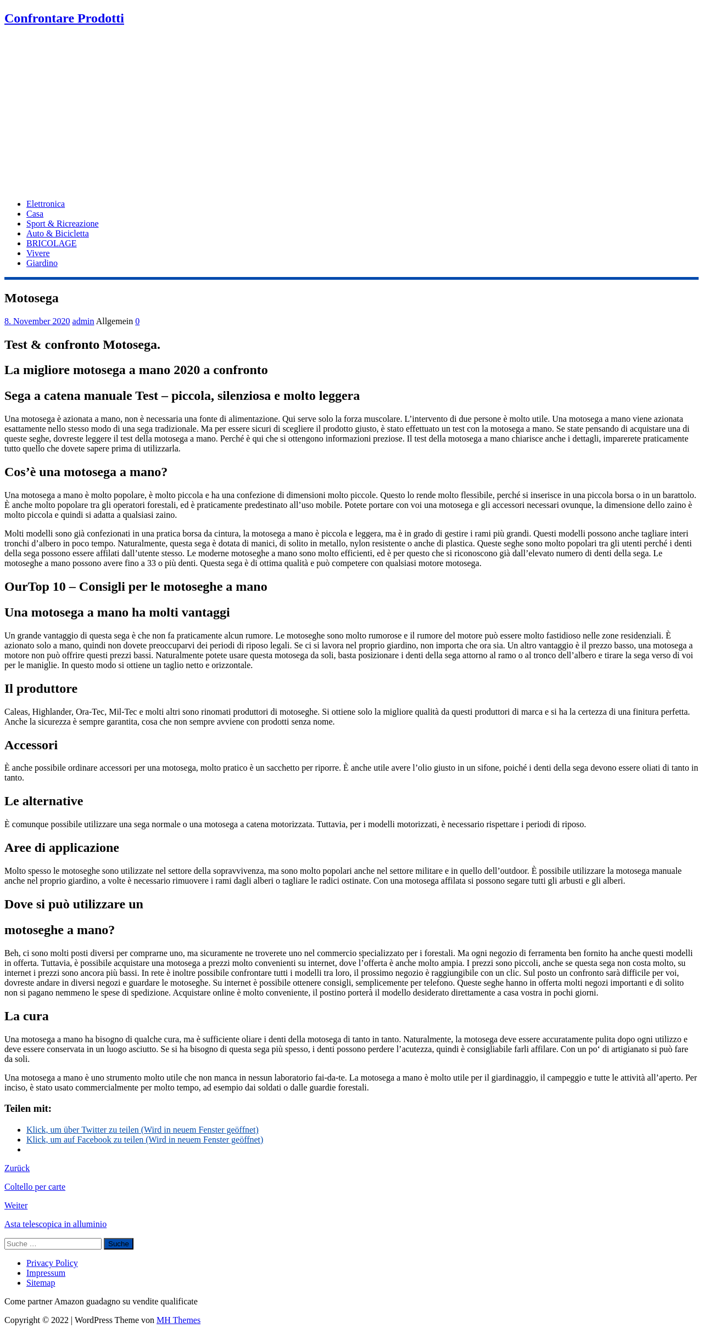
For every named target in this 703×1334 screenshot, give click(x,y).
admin (83, 321)
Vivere (38, 253)
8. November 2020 (37, 321)
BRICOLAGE (51, 243)
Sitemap (40, 1282)
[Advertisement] (351, 113)
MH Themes (178, 1320)
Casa (34, 213)
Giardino (42, 263)
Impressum (45, 1273)
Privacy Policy (52, 1263)
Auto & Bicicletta (57, 233)
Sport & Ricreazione (62, 223)
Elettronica (45, 203)
